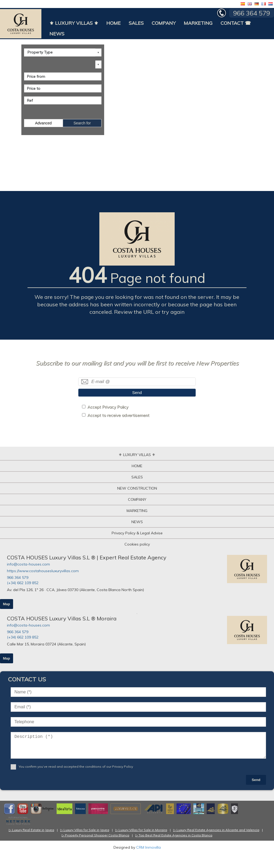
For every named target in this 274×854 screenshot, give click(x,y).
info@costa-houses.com (28, 564)
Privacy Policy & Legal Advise (137, 533)
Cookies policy (137, 544)
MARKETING (198, 23)
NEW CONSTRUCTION (137, 488)
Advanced (43, 123)
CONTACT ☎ (236, 23)
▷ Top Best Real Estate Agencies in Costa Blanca (173, 835)
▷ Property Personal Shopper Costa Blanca (95, 835)
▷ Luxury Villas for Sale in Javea (84, 830)
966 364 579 (17, 577)
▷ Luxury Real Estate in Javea (31, 830)
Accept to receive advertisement (118, 415)
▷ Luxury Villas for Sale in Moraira (141, 830)
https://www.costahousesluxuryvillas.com (43, 570)
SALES (136, 23)
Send (137, 392)
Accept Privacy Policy (107, 406)
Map (6, 604)
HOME (113, 23)
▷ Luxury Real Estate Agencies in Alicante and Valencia (216, 830)
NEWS (56, 34)
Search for (82, 123)
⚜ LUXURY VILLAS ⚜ (73, 23)
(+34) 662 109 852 (22, 582)
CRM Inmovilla (148, 847)
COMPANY (164, 23)
